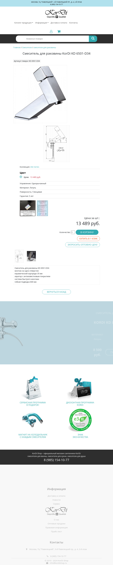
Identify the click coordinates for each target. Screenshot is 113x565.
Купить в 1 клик (88, 238)
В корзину (87, 232)
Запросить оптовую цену (82, 244)
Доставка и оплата (59, 22)
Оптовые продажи (56, 535)
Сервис (56, 520)
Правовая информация (56, 539)
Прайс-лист (56, 543)
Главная (17, 47)
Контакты (73, 22)
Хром (26, 177)
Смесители (27, 47)
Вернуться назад (56, 291)
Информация (41, 22)
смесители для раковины (44, 47)
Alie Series (34, 167)
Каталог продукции (23, 22)
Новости (56, 516)
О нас (56, 531)
